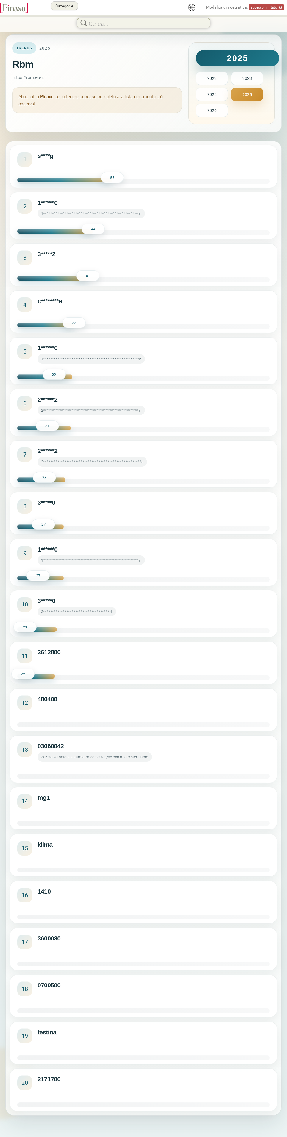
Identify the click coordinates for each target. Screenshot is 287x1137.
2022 (212, 78)
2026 (212, 110)
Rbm (22, 64)
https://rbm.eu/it (28, 77)
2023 (247, 78)
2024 (212, 94)
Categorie (64, 6)
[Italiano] (191, 7)
